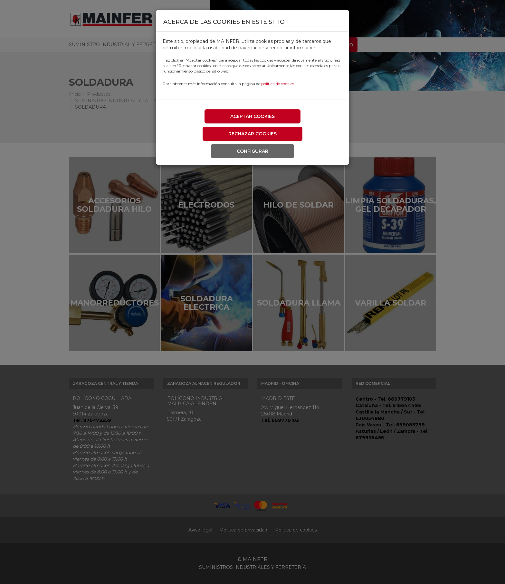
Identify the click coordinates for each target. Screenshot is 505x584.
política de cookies (277, 83)
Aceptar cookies (252, 116)
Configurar (252, 151)
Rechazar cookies (252, 134)
